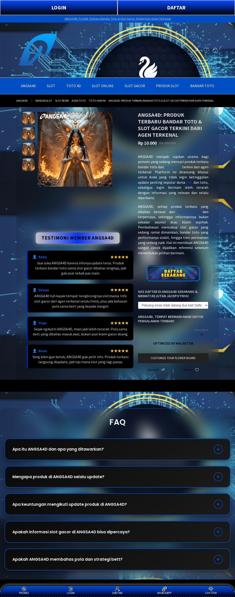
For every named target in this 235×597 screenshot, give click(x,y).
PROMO (24, 591)
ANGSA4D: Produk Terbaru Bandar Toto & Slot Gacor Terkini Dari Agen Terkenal (117, 19)
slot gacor (173, 167)
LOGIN (58, 7)
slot (189, 182)
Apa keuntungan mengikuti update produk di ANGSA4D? (73, 507)
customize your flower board (173, 358)
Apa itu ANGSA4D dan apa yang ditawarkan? (61, 450)
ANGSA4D (22, 100)
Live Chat (211, 590)
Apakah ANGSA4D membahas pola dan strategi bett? (70, 565)
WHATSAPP (164, 591)
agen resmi (189, 211)
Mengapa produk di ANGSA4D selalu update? (61, 478)
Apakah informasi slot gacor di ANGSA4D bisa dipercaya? (74, 536)
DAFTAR (176, 7)
